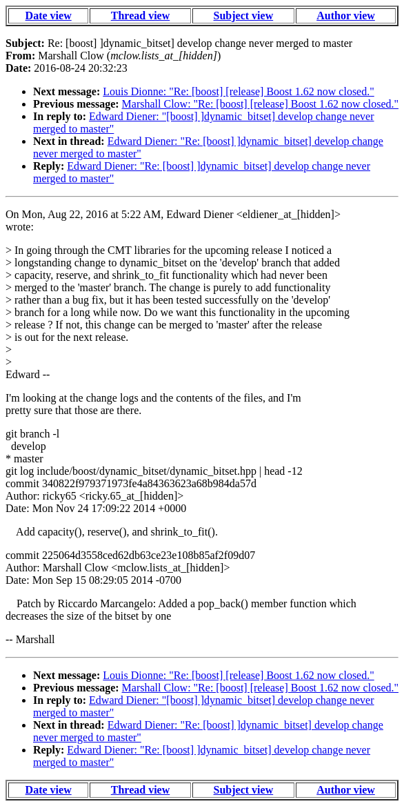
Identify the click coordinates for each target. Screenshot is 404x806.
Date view (49, 15)
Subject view (244, 15)
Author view (345, 15)
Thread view (140, 15)
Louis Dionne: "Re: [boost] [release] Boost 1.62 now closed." (238, 91)
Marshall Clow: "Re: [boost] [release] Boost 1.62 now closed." (260, 104)
